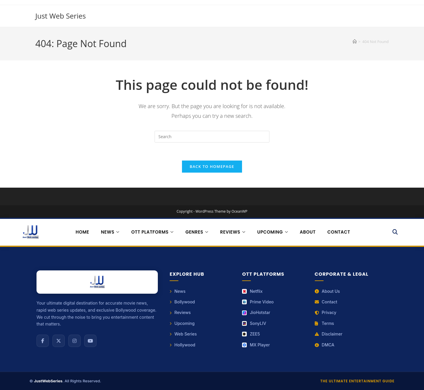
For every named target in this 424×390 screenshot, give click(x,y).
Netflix (252, 291)
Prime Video (258, 301)
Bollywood (182, 301)
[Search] (395, 232)
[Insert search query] (212, 137)
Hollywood (182, 344)
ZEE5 (251, 333)
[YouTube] (90, 341)
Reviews (180, 312)
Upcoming (182, 323)
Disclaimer (328, 333)
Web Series (183, 333)
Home (82, 232)
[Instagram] (74, 341)
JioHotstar (256, 312)
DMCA (324, 344)
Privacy (326, 312)
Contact (338, 232)
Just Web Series (60, 16)
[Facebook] (43, 341)
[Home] (355, 41)
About (308, 232)
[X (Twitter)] (58, 341)
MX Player (256, 344)
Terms (324, 323)
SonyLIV (254, 323)
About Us (327, 291)
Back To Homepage (212, 166)
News (178, 291)
